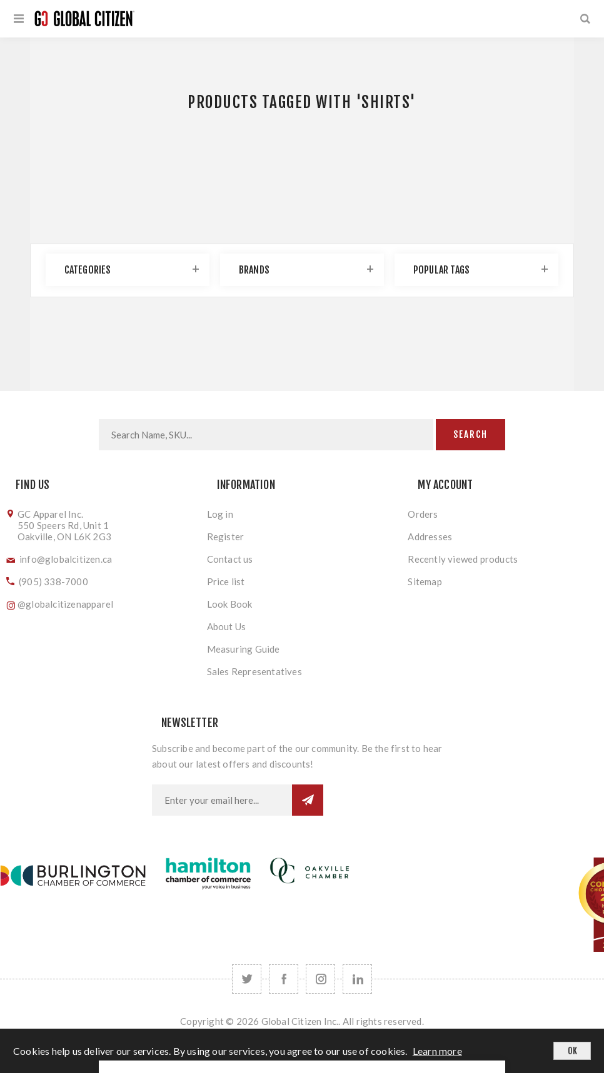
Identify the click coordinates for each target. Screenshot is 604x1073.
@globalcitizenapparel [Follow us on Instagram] (65, 604)
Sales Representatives (254, 671)
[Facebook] (283, 979)
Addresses (430, 536)
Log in (220, 514)
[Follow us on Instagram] (320, 979)
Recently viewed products (463, 559)
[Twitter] (246, 979)
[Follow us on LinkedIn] (357, 979)
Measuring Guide (243, 649)
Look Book (230, 604)
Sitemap (424, 581)
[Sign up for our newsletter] (222, 800)
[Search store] (266, 434)
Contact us (230, 559)
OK (572, 1051)
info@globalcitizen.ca (65, 559)
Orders (423, 514)
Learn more (437, 1051)
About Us (226, 626)
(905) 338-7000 (53, 581)
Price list (226, 581)
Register (225, 536)
